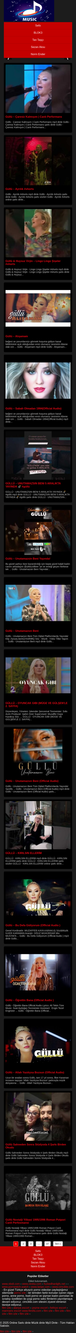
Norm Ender (38, 54)
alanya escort (21, 1307)
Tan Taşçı (38, 39)
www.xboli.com (11, 1283)
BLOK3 (38, 32)
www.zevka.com (31, 1283)
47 (47, 1243)
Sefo (38, 25)
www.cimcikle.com (63, 1286)
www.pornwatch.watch (15, 1286)
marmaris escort (11, 1310)
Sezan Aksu (38, 47)
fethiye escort (58, 1307)
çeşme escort (40, 1307)
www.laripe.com (40, 1286)
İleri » (58, 1243)
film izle (6, 1307)
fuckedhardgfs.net (54, 1283)
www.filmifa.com (31, 1310)
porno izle (20, 1292)
